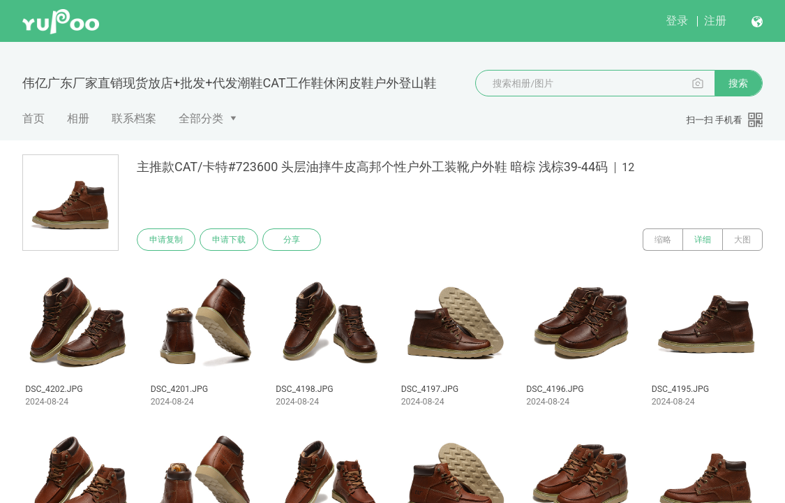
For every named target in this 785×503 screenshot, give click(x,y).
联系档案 (134, 118)
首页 (33, 118)
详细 (702, 240)
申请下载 (229, 240)
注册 (715, 20)
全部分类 (201, 118)
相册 (78, 118)
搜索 (738, 83)
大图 (742, 240)
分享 (291, 240)
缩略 (663, 240)
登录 (677, 20)
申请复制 (166, 240)
